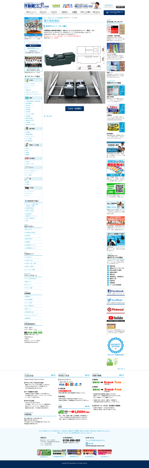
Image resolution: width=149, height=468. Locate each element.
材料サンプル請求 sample (85, 12)
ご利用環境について (30, 248)
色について (28, 284)
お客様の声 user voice (64, 12)
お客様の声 (70, 430)
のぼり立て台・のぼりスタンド (33, 94)
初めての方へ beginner (43, 12)
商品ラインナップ (48, 430)
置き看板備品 (60, 17)
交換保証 (27, 242)
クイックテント (30, 173)
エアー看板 (28, 138)
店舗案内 (27, 296)
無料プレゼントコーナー (104, 430)
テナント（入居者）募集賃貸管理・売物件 (32, 205)
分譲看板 (109, 115)
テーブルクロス (30, 191)
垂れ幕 (27, 152)
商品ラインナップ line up (31, 12)
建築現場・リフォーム (31, 216)
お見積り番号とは (109, 5)
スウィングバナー (30, 85)
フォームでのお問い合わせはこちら (95, 440)
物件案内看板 (29, 134)
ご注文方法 (28, 257)
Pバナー (28, 87)
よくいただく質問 (30, 269)
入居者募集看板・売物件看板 (33, 101)
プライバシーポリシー (31, 315)
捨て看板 (28, 107)
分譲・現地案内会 (30, 218)
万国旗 (27, 184)
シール (27, 195)
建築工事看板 (110, 97)
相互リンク (28, 309)
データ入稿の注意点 (30, 278)
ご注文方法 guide (53, 12)
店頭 (27, 220)
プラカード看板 (30, 114)
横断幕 (27, 154)
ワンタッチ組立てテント (32, 170)
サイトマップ (67, 432)
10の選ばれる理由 (30, 232)
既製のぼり (28, 90)
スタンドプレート (30, 136)
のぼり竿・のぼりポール (32, 92)
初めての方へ (28, 229)
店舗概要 (76, 430)
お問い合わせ (93, 430)
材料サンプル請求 (84, 430)
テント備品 (28, 175)
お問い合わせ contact (96, 12)
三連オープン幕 (30, 163)
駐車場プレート (30, 105)
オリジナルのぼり (111, 54)
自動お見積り (28, 238)
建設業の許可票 (30, 120)
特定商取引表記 (29, 312)
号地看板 (28, 122)
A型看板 (28, 132)
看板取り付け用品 (30, 124)
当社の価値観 (28, 299)
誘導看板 (28, 109)
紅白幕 (27, 161)
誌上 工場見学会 (29, 306)
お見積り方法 (28, 260)
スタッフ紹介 (28, 302)
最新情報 (27, 318)
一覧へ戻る (49, 116)
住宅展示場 (28, 213)
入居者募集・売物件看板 (113, 36)
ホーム (45, 17)
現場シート (110, 72)
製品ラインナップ (52, 17)
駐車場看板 (110, 133)
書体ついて (28, 281)
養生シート (28, 150)
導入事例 (27, 235)
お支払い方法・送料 (30, 263)
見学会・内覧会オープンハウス (30, 211)
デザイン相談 (28, 288)
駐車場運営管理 (30, 208)
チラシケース (29, 193)
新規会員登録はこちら (33, 48)
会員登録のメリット (30, 245)
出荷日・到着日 (29, 266)
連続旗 (27, 182)
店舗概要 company (74, 12)
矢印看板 (28, 111)
